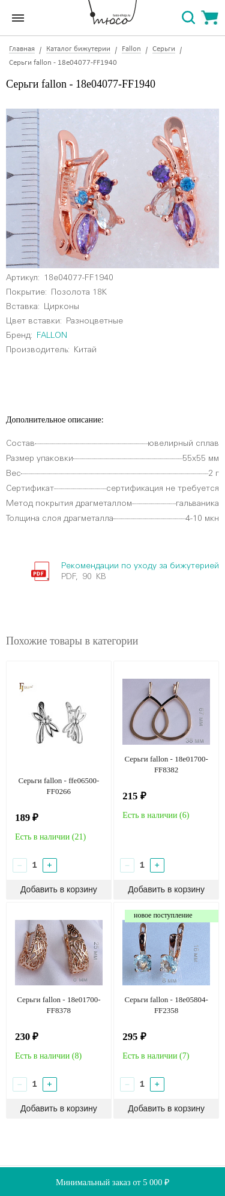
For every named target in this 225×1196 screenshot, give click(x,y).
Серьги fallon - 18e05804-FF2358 (166, 1005)
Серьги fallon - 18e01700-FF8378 (58, 1005)
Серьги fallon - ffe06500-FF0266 (58, 786)
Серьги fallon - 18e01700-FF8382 (166, 764)
